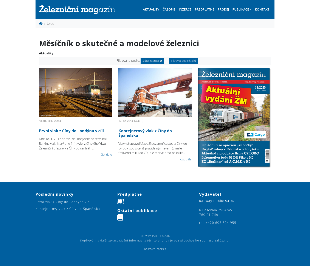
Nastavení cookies (155, 249)
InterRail (152, 61)
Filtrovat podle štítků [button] (183, 61)
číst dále (106, 154)
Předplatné (204, 9)
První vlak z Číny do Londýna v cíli (71, 130)
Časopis (169, 9)
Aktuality (151, 9)
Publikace (240, 9)
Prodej (223, 9)
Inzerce (185, 9)
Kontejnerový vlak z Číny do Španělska (145, 133)
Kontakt (262, 9)
